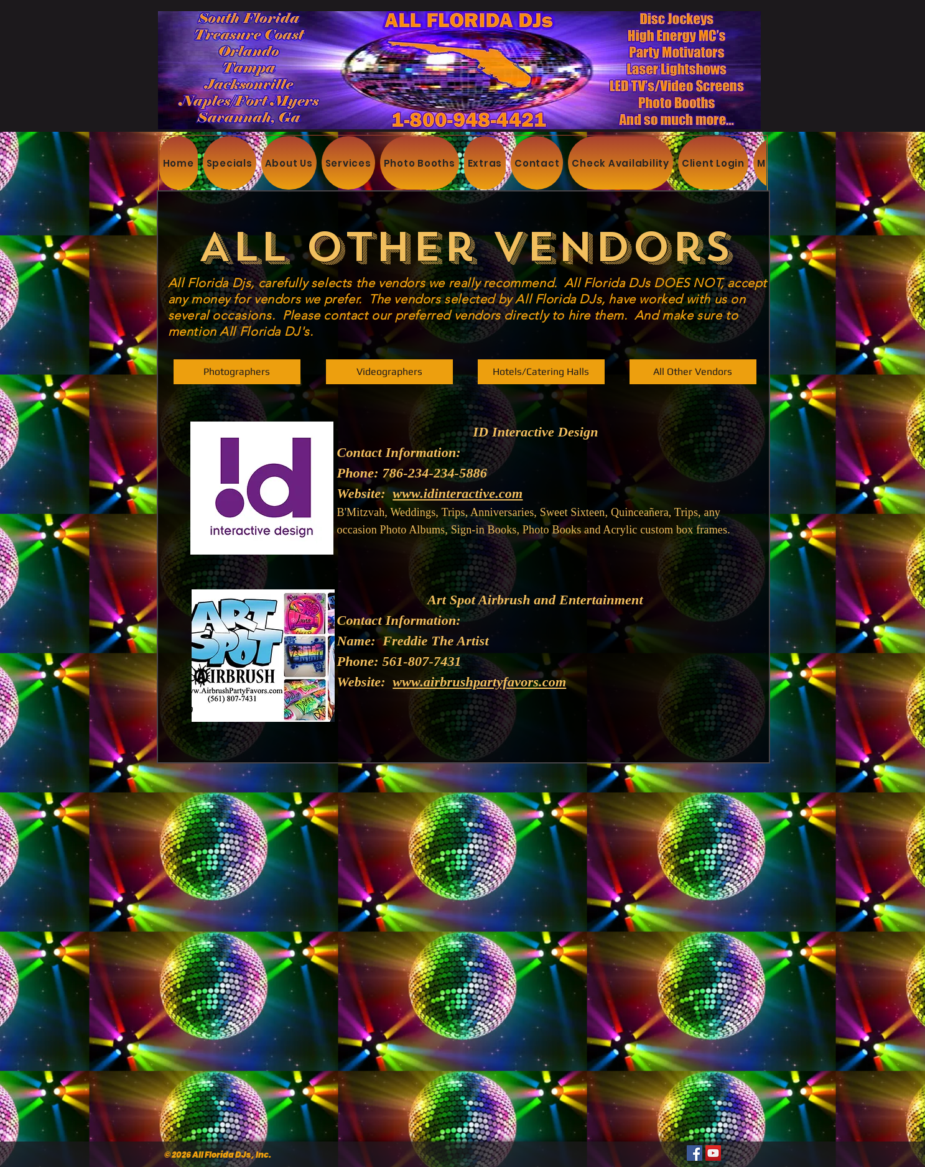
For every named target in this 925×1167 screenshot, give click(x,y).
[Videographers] (389, 371)
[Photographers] (237, 371)
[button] (693, 371)
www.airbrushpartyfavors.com (479, 682)
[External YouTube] (462, 894)
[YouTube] (713, 1153)
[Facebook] (694, 1153)
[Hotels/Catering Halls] (541, 371)
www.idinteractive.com (458, 493)
